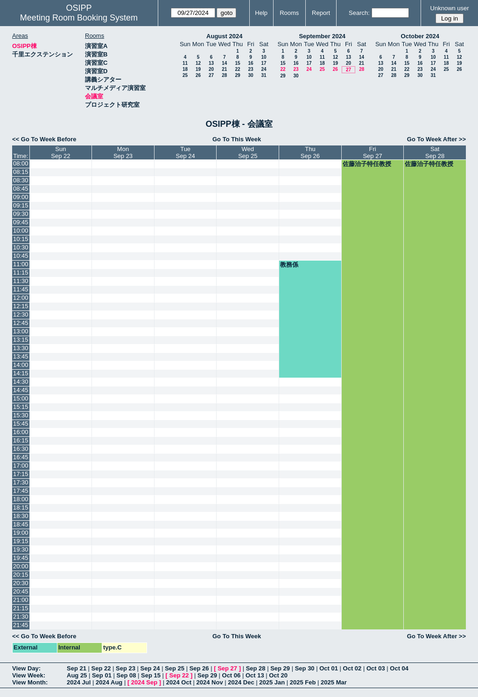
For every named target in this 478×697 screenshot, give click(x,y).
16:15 (20, 440)
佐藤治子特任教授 (367, 163)
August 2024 (224, 36)
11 (185, 63)
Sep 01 (102, 675)
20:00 (20, 566)
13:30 (20, 348)
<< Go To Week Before (44, 139)
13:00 (20, 331)
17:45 (20, 490)
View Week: (28, 675)
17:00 (20, 465)
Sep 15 (151, 675)
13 (211, 63)
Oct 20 (278, 675)
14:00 (20, 364)
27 (211, 75)
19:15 (20, 541)
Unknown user (449, 8)
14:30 (20, 381)
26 (198, 75)
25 (185, 75)
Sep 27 (227, 668)
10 (263, 57)
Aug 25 (77, 675)
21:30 (20, 616)
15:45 (20, 423)
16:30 (20, 448)
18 (185, 69)
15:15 (20, 406)
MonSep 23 (123, 152)
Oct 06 (231, 675)
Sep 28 (256, 668)
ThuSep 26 (310, 152)
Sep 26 (199, 668)
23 (250, 69)
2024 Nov (210, 682)
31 (263, 75)
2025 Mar (334, 682)
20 (211, 69)
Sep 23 (125, 668)
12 (198, 63)
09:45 (20, 222)
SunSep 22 (60, 152)
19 (198, 69)
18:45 (20, 524)
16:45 (20, 457)
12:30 (20, 314)
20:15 (20, 574)
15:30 (20, 415)
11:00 (20, 264)
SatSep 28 (434, 152)
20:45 (20, 591)
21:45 (20, 624)
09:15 (20, 205)
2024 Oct (178, 682)
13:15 (20, 339)
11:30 (20, 280)
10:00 (20, 230)
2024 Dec (241, 682)
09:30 (20, 213)
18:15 (20, 507)
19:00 (20, 532)
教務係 (289, 264)
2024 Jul (79, 682)
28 (224, 75)
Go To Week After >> (436, 139)
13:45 (20, 356)
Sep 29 (280, 668)
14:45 (20, 389)
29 (237, 75)
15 (237, 63)
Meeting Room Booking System (79, 17)
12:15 (20, 306)
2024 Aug (109, 682)
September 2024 (322, 36)
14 (224, 63)
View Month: (30, 682)
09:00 (20, 196)
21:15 (20, 608)
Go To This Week (236, 139)
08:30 (20, 180)
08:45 (20, 188)
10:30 (20, 247)
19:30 (20, 549)
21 (224, 69)
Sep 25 (174, 668)
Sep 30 (305, 668)
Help (261, 12)
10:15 (20, 238)
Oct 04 (399, 668)
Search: (359, 12)
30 (250, 75)
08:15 (20, 171)
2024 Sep (144, 682)
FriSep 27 (372, 152)
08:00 (20, 163)
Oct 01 (328, 668)
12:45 (20, 322)
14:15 (20, 373)
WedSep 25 (247, 152)
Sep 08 (126, 675)
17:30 (20, 482)
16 (250, 63)
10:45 (20, 255)
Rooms (289, 12)
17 (263, 63)
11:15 (20, 272)
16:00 (20, 431)
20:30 (20, 583)
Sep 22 (101, 668)
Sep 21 (76, 668)
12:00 (20, 297)
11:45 (20, 289)
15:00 (20, 398)
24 (263, 69)
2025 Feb (303, 682)
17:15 (20, 473)
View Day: (26, 668)
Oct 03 (375, 668)
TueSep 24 (185, 152)
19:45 (20, 557)
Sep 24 (150, 668)
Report (321, 12)
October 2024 (420, 36)
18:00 (20, 499)
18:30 (20, 515)
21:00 (20, 599)
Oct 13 (255, 675)
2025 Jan (272, 682)
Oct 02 (352, 668)
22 (237, 69)
